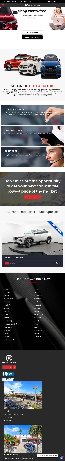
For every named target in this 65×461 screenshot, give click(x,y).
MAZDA (37, 321)
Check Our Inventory (32, 197)
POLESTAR (8, 330)
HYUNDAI (8, 311)
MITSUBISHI (8, 327)
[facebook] (4, 367)
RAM (6, 334)
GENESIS (37, 305)
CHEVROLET (9, 299)
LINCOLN (37, 318)
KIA (6, 315)
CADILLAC (38, 296)
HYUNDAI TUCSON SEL (14, 258)
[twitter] (7, 367)
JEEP (36, 311)
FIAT (36, 302)
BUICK (6, 296)
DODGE (7, 302)
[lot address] (33, 1)
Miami (6, 411)
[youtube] (14, 367)
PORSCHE (38, 330)
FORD (7, 305)
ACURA (7, 289)
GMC (7, 308)
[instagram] (11, 367)
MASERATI (8, 321)
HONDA (37, 308)
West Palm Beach (11, 455)
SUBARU (37, 334)
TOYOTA (38, 337)
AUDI (36, 289)
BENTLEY (7, 292)
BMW (37, 292)
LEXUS (7, 318)
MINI (36, 324)
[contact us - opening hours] (19, 1)
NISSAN (37, 327)
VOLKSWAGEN (9, 340)
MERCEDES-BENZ (10, 324)
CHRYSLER (38, 299)
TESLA (7, 337)
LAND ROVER (38, 315)
